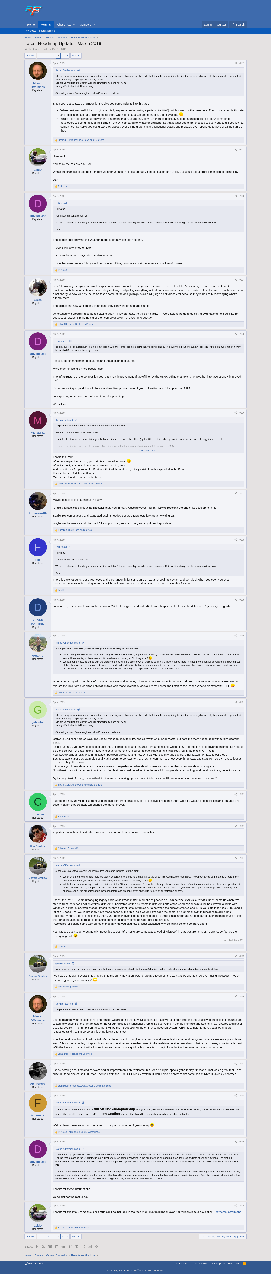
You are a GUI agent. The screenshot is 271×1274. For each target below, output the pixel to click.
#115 (241, 956)
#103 (241, 196)
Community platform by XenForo (135, 1270)
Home (31, 24)
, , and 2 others (75, 530)
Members (85, 24)
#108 (241, 539)
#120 (241, 1205)
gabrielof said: (63, 963)
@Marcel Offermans (228, 1211)
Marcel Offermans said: (68, 642)
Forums (45, 24)
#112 (241, 794)
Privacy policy (218, 1263)
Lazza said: (61, 341)
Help (230, 1263)
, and (84, 1085)
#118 (241, 1095)
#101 (241, 63)
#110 (241, 635)
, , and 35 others (75, 1054)
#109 (241, 600)
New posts (30, 30)
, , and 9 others (76, 324)
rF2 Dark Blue (34, 1263)
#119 (241, 1141)
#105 (241, 334)
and (72, 692)
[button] (74, 24)
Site (238, 1263)
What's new (63, 24)
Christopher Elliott (37, 49)
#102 (241, 149)
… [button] (44, 55)
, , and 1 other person (80, 483)
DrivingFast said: (64, 420)
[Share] (235, 63)
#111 (241, 702)
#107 (241, 493)
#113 (241, 826)
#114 (241, 858)
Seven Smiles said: (65, 70)
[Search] (238, 24)
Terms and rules (199, 1263)
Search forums (47, 30)
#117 (241, 1063)
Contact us (182, 1263)
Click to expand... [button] (148, 450)
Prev (31, 55)
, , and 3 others (80, 785)
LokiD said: (61, 203)
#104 (241, 279)
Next (74, 55)
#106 (241, 412)
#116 (241, 996)
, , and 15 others (81, 140)
